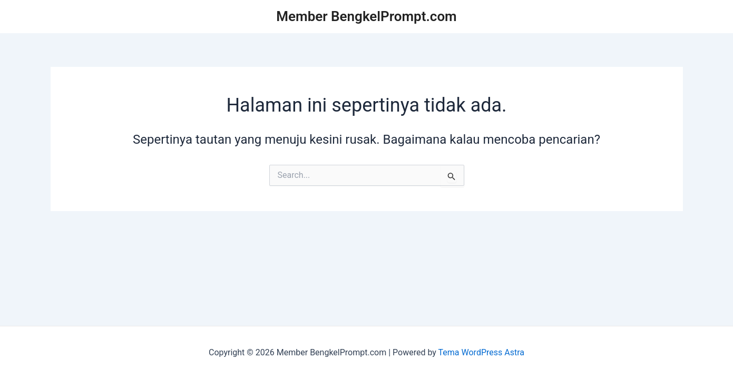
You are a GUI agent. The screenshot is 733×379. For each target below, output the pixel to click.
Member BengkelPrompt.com (366, 16)
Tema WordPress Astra (481, 352)
